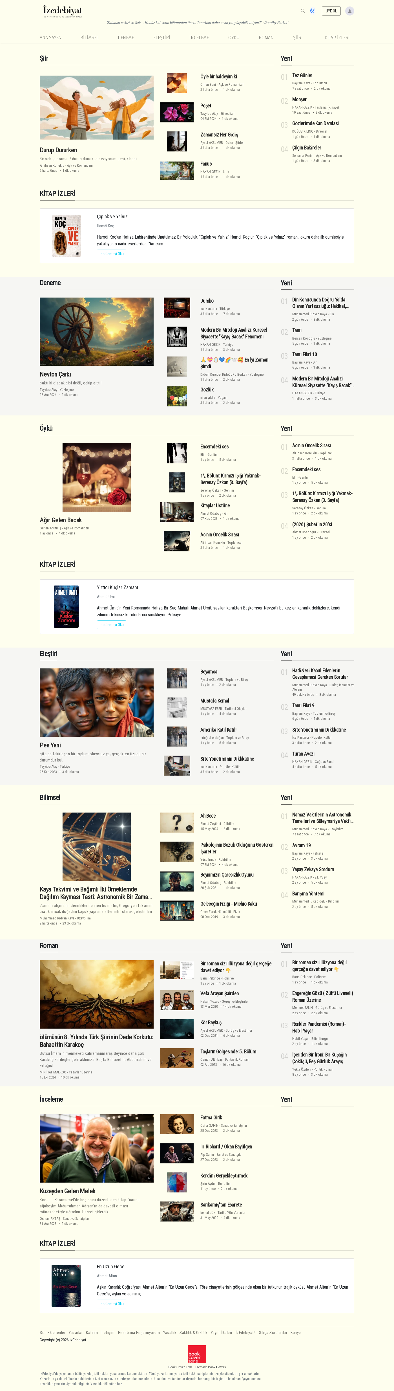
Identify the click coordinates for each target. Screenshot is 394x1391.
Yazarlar (76, 1332)
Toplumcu (320, 83)
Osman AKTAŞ (50, 1218)
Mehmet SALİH (302, 1007)
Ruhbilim (225, 859)
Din (331, 314)
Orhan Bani (208, 84)
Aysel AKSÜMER (211, 142)
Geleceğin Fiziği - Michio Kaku (228, 904)
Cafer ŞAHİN (209, 1125)
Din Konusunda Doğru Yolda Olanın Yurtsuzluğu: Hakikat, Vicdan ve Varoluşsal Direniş (319, 306)
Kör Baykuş (211, 1022)
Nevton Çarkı (55, 374)
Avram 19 (301, 845)
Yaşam (222, 397)
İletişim (108, 1332)
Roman (266, 37)
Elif (202, 454)
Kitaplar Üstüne (214, 506)
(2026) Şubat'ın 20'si (312, 524)
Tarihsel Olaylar (236, 708)
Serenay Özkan (210, 490)
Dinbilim (334, 901)
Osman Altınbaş (211, 1059)
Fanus (206, 164)
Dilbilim (228, 824)
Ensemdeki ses (214, 447)
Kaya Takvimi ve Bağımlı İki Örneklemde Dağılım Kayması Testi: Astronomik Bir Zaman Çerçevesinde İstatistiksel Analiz (95, 897)
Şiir (297, 37)
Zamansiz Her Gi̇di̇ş (219, 135)
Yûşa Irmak (208, 859)
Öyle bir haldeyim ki (218, 77)
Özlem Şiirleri (235, 142)
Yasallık (169, 1332)
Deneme (126, 37)
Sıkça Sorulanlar (273, 1332)
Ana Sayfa (50, 37)
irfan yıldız (207, 397)
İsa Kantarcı (208, 309)
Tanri (297, 330)
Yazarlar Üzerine (80, 1072)
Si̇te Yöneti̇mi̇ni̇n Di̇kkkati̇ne (227, 759)
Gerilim (212, 454)
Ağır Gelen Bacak (61, 520)
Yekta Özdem (301, 1069)
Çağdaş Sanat (324, 762)
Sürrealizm (227, 113)
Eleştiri (161, 37)
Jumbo (207, 301)
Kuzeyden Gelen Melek (68, 1191)
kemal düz (207, 1212)
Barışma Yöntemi (308, 894)
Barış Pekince (210, 978)
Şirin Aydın (208, 1183)
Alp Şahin (207, 1154)
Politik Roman (323, 1069)
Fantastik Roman (237, 1059)
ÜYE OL (331, 11)
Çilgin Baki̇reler (306, 148)
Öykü (234, 37)
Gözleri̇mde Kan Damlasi (315, 123)
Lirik (226, 172)
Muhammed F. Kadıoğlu (309, 901)
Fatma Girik (211, 1118)
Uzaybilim (84, 918)
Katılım (92, 1332)
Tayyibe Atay (209, 113)
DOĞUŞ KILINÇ (302, 131)
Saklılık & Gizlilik (193, 1332)
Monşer (299, 99)
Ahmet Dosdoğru (304, 532)
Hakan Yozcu (209, 1001)
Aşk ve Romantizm (80, 165)
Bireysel (321, 131)
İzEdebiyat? (246, 1332)
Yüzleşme (67, 390)
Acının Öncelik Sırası (219, 535)
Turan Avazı (303, 754)
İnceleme (199, 37)
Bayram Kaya (301, 83)
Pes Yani (50, 745)
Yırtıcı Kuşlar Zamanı (117, 587)
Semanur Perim (302, 155)
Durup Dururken (58, 150)
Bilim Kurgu (319, 1038)
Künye (296, 1332)
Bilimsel (89, 37)
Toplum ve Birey (236, 679)
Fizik (236, 912)
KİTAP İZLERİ (337, 37)
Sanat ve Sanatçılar (76, 1218)
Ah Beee (208, 816)
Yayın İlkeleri (221, 1332)
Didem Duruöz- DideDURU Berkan (223, 374)
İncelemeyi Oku (111, 254)
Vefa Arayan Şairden (219, 993)
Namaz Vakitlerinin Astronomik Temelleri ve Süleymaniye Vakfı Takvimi (321, 821)
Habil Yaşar (300, 1038)
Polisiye (228, 978)
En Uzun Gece (111, 1266)
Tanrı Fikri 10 (304, 354)
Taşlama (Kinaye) (327, 107)
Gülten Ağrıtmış (50, 528)
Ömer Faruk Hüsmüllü (215, 912)
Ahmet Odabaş (210, 513)
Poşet (205, 106)
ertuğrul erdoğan (212, 738)
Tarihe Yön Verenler (231, 1212)
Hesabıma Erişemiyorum (139, 1332)
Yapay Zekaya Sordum (313, 869)
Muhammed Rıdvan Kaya (309, 314)
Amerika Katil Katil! (218, 730)
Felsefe (318, 853)
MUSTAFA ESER (211, 708)
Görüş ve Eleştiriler (235, 1001)
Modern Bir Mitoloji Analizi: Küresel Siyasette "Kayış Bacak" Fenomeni (321, 385)
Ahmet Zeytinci (210, 824)
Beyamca (208, 672)
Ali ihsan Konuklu (52, 165)
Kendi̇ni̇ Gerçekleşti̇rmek (223, 1176)
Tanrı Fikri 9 (303, 705)
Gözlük (207, 390)
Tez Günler (302, 75)
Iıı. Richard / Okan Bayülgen (226, 1147)
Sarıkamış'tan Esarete (221, 1205)
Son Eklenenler (52, 1332)
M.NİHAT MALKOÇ (53, 1072)
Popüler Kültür (230, 767)
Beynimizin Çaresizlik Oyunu (226, 875)
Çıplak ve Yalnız (112, 216)
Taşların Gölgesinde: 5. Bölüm (228, 1052)
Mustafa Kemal (214, 701)
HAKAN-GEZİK (210, 172)
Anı (226, 513)
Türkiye (225, 309)
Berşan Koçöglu (303, 338)
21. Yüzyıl (321, 877)
